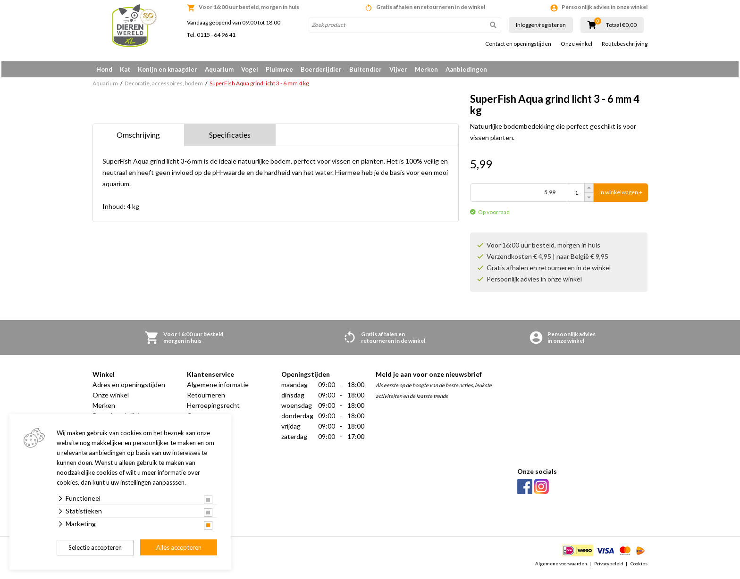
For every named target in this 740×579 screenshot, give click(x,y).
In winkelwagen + (620, 195)
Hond (104, 69)
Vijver (398, 69)
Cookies (639, 567)
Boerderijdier (321, 69)
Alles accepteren (179, 547)
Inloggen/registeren (541, 24)
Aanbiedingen (466, 69)
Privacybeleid (608, 567)
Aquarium (219, 69)
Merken (426, 69)
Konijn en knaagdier (167, 69)
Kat (125, 69)
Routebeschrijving (625, 44)
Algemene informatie (218, 388)
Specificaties (230, 137)
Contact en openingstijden (518, 44)
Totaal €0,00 (621, 25)
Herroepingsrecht (213, 409)
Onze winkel (576, 44)
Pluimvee (279, 69)
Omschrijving (138, 137)
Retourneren (206, 398)
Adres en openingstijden (128, 388)
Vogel (249, 69)
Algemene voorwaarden (561, 567)
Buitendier (365, 69)
